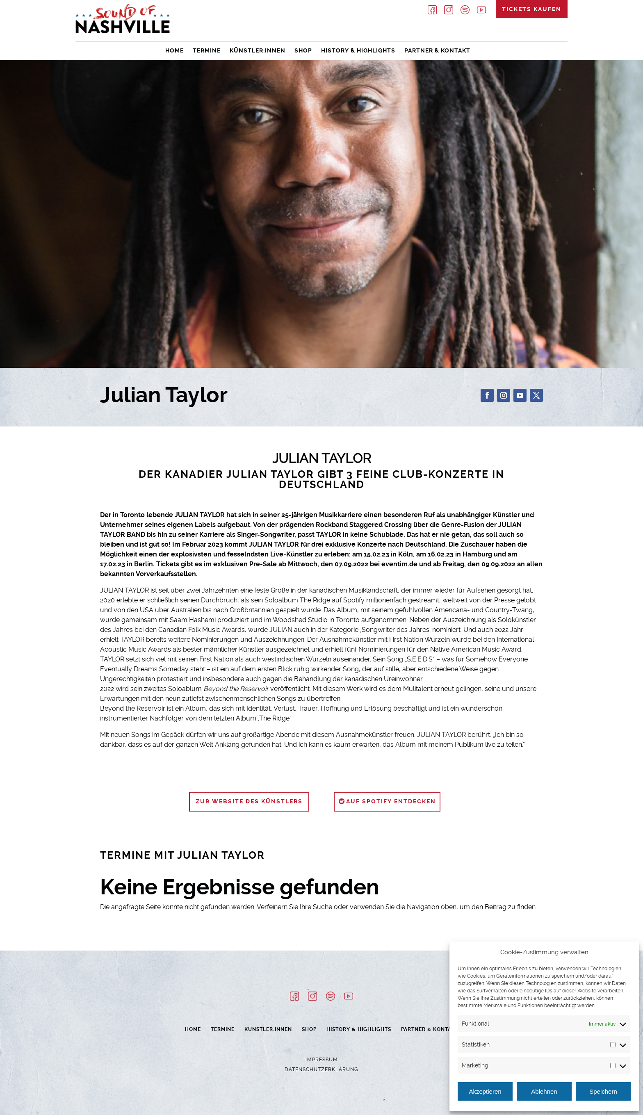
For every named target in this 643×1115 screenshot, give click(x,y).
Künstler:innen (257, 50)
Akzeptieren (485, 1091)
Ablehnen (544, 1091)
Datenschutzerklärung (321, 1069)
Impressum (322, 1060)
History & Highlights (358, 50)
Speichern (603, 1091)
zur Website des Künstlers (249, 801)
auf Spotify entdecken (391, 801)
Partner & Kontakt (437, 50)
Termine (207, 50)
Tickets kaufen (531, 9)
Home (174, 50)
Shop (303, 50)
